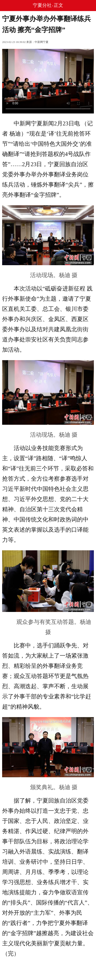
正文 (58, 5)
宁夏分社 (42, 5)
